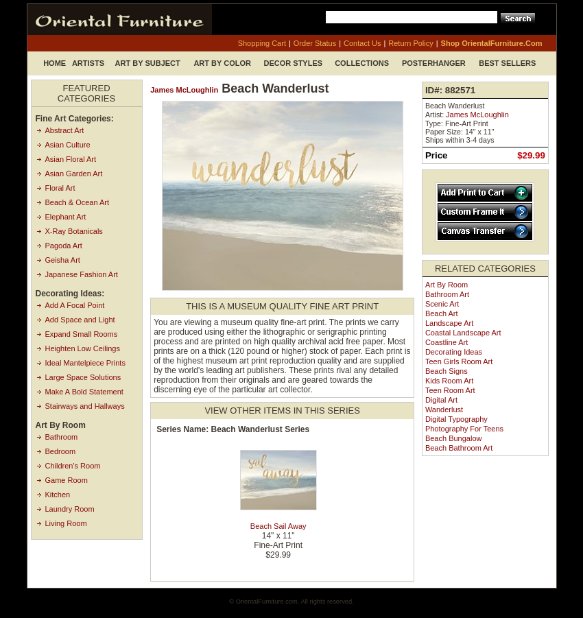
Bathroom (61, 437)
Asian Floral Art (71, 159)
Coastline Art (446, 342)
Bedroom (60, 451)
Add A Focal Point (75, 305)
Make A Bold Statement (84, 392)
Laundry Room (70, 509)
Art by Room (446, 285)
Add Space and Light (80, 320)
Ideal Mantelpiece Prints (85, 363)
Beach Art (441, 313)
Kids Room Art (449, 381)
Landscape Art (449, 323)
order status (315, 43)
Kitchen (58, 494)
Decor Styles (293, 63)
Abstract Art (64, 130)
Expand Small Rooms (81, 334)
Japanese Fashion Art (81, 274)
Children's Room (73, 466)
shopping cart (262, 43)
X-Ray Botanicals (74, 231)
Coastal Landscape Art (463, 333)
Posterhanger (434, 63)
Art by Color (222, 63)
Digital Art (441, 400)
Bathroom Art (447, 294)
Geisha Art (62, 260)
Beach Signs (446, 371)
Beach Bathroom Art (458, 448)
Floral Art (60, 188)
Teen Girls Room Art (458, 361)
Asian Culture (68, 145)
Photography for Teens (464, 429)
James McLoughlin (184, 90)
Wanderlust (444, 409)
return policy (410, 43)
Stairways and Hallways (85, 406)
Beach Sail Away (278, 526)
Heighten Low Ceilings (82, 348)
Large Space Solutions (83, 377)
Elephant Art (65, 217)
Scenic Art (442, 304)
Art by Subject (147, 63)
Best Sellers (507, 63)
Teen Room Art (450, 390)
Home (54, 63)
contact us (362, 43)
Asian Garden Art (74, 173)
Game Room (66, 480)
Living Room (66, 523)
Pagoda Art (63, 245)
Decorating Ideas (453, 352)
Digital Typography (456, 419)
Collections (362, 63)
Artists (88, 63)
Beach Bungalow (453, 438)
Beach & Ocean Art (77, 202)
